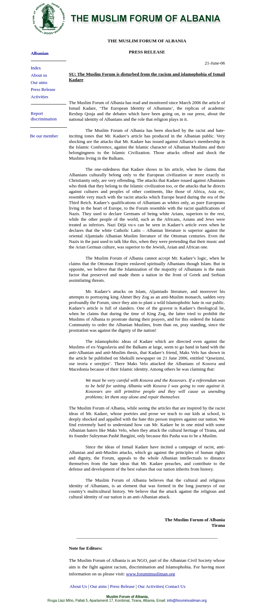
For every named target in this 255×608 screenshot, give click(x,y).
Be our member (44, 135)
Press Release (43, 89)
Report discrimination (44, 116)
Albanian (40, 53)
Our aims (98, 586)
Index (36, 67)
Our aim (38, 82)
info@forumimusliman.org (186, 600)
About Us (78, 586)
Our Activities (150, 586)
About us (39, 75)
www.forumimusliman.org (150, 573)
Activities (40, 96)
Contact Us (175, 586)
